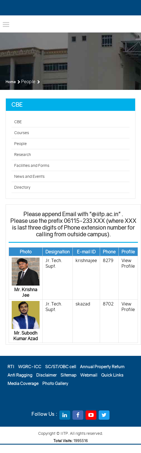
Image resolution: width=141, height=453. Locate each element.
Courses (21, 132)
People (20, 143)
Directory (22, 187)
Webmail (88, 375)
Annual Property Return (102, 366)
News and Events (29, 176)
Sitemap (68, 375)
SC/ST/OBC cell (60, 366)
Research (22, 154)
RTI (11, 366)
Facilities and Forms (31, 165)
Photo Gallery (55, 383)
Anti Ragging (20, 375)
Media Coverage (23, 383)
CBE (18, 121)
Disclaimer (46, 375)
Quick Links (112, 375)
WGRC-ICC (29, 366)
